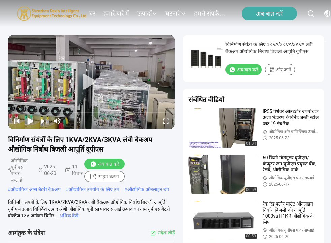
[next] (44, 121)
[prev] (17, 121)
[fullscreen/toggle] (166, 121)
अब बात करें (269, 13)
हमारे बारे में (116, 13)
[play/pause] (30, 121)
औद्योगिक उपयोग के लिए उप (94, 189)
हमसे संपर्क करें (210, 13)
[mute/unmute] (57, 121)
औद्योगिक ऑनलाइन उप (148, 189)
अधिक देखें (68, 215)
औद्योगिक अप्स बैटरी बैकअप (36, 189)
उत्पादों (147, 13)
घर (92, 13)
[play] (91, 82)
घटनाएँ (176, 13)
